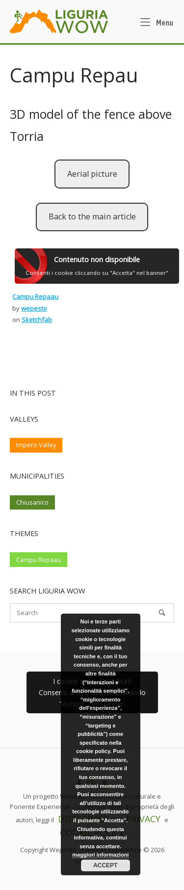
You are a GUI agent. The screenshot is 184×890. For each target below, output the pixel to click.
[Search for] (92, 612)
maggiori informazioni (100, 855)
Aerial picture (92, 173)
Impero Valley (36, 444)
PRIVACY (143, 819)
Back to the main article (92, 216)
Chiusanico (32, 502)
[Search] (162, 612)
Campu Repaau (35, 296)
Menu (156, 21)
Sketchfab (37, 319)
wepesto (34, 308)
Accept (105, 865)
